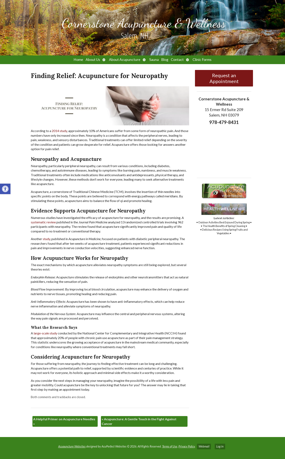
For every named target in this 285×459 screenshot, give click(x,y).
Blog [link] (164, 59)
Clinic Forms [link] (202, 59)
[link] (5, 189)
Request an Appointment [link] (224, 78)
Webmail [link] (204, 446)
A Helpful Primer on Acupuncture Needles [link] (64, 421)
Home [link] (78, 59)
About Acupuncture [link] (124, 59)
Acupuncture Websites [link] (72, 446)
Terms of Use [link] (169, 446)
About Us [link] (93, 59)
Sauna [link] (154, 59)
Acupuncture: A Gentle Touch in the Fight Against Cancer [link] (139, 421)
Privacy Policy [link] (186, 446)
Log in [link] (220, 446)
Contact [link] (177, 59)
